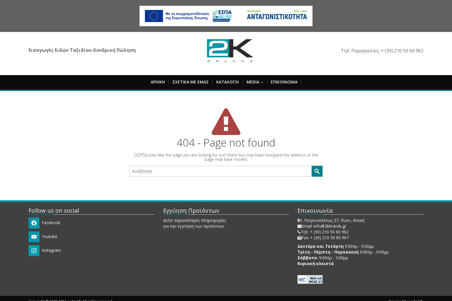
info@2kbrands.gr (330, 226)
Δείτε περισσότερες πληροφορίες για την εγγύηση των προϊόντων (194, 223)
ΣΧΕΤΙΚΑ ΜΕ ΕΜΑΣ (190, 82)
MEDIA (254, 82)
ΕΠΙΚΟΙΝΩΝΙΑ (284, 82)
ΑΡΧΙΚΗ (158, 82)
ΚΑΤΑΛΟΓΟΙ (227, 82)
